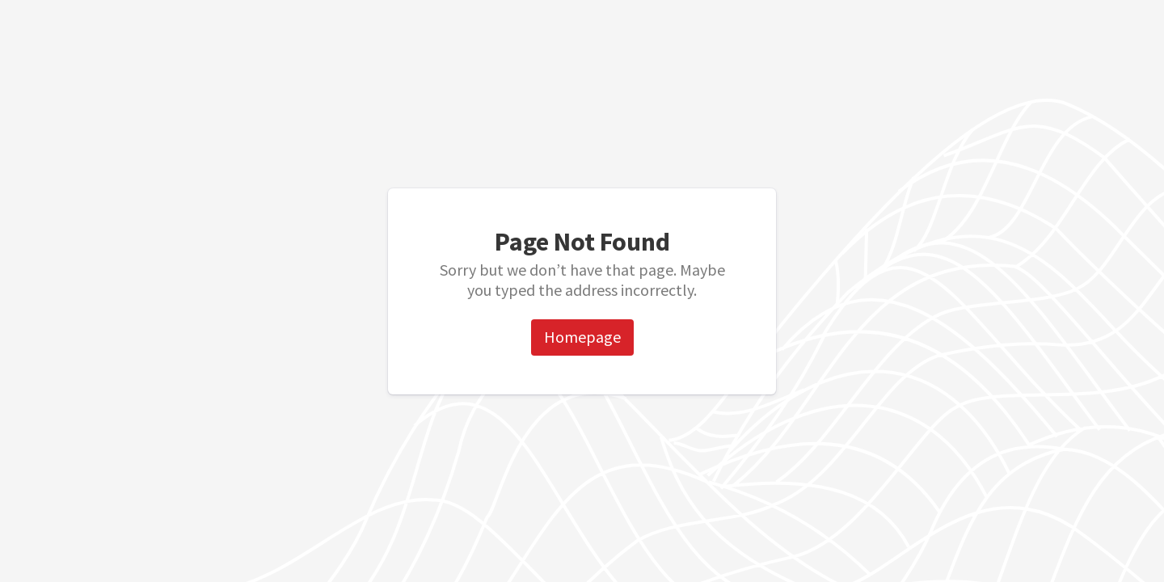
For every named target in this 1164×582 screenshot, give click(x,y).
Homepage (582, 337)
